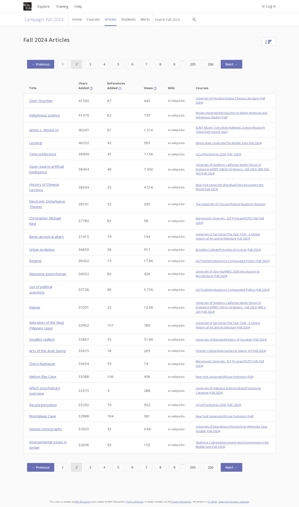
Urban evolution (42, 249)
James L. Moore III (44, 130)
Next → (231, 64)
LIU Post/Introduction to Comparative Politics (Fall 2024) (232, 261)
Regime (35, 260)
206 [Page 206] (210, 64)
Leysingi (35, 142)
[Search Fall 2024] (173, 19)
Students (128, 19)
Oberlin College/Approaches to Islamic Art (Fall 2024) (231, 351)
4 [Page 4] (104, 64)
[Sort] (269, 41)
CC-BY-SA (212, 501)
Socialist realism (42, 339)
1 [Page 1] (63, 64)
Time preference (42, 154)
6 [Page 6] (132, 64)
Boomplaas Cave (42, 416)
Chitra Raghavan (42, 363)
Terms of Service (135, 501)
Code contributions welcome (233, 501)
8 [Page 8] (160, 64)
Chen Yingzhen (41, 100)
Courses (93, 19)
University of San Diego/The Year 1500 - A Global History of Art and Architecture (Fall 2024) (228, 236)
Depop (34, 307)
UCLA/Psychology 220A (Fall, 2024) (218, 154)
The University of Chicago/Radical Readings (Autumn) (230, 204)
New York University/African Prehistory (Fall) (224, 377)
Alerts (145, 19)
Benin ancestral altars (46, 236)
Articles (111, 19)
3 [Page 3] (90, 64)
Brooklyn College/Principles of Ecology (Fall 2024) (228, 250)
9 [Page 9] (174, 64)
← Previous (41, 64)
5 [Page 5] (118, 64)
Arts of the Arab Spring (47, 350)
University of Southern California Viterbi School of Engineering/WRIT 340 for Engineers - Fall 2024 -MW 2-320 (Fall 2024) (231, 307)
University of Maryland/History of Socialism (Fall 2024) (231, 340)
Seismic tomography (45, 429)
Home (77, 19)
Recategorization (43, 404)
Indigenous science (44, 115)
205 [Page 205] (193, 64)
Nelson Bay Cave (42, 376)
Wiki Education (83, 501)
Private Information (180, 501)
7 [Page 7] (146, 64)
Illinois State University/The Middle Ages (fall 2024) (229, 143)
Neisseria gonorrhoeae (47, 273)
